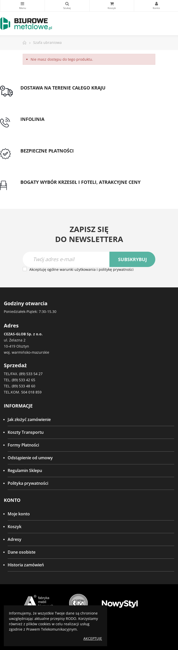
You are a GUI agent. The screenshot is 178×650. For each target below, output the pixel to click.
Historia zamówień (26, 565)
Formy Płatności (23, 445)
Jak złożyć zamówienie (29, 419)
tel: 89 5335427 (34, 125)
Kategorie (22, 4)
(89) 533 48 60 (23, 386)
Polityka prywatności (28, 483)
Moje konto (19, 514)
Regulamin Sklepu (25, 470)
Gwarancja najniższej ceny (45, 188)
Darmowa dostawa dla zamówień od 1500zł (62, 94)
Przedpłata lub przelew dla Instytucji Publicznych (67, 157)
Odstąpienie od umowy (30, 458)
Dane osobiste (21, 552)
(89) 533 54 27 (31, 373)
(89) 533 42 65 (23, 379)
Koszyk (14, 526)
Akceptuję (92, 638)
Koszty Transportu (26, 432)
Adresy (14, 539)
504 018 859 (31, 392)
